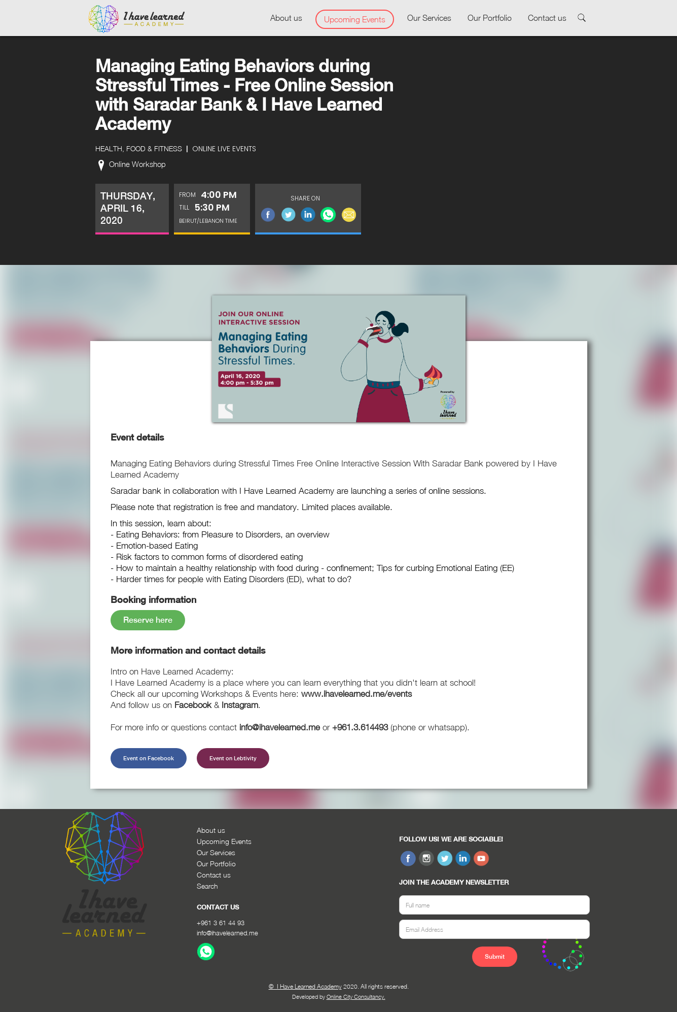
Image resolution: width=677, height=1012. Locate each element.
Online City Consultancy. (356, 996)
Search (207, 886)
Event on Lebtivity (233, 758)
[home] (136, 19)
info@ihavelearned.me (227, 933)
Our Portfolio (490, 17)
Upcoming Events (354, 19)
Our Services (429, 17)
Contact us (547, 17)
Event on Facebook (148, 758)
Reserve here (147, 620)
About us (286, 17)
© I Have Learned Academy (305, 986)
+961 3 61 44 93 (220, 923)
